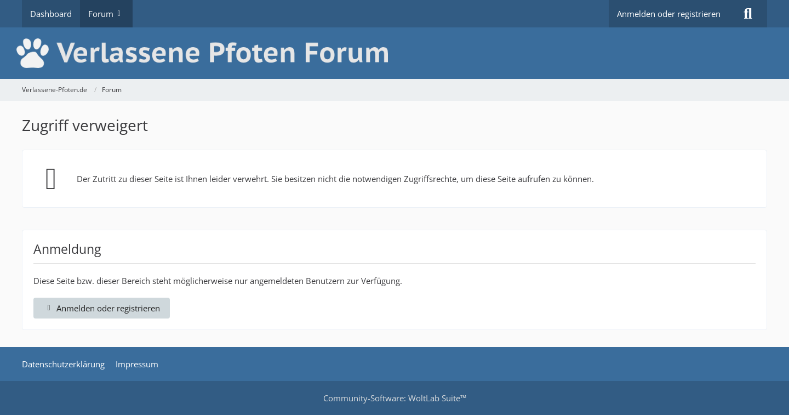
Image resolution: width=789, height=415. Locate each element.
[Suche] (748, 13)
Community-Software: (394, 398)
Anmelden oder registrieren (669, 13)
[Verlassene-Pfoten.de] (394, 53)
